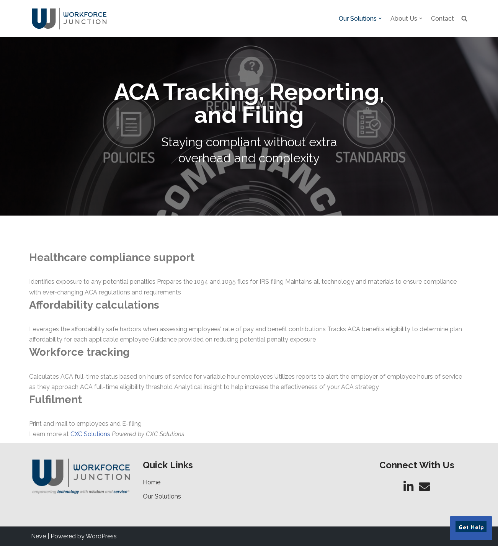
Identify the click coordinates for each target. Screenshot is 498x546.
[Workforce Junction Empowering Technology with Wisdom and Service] (69, 18)
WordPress (101, 536)
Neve (38, 536)
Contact (442, 18)
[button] (380, 18)
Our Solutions (162, 496)
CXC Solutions (90, 434)
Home (151, 482)
